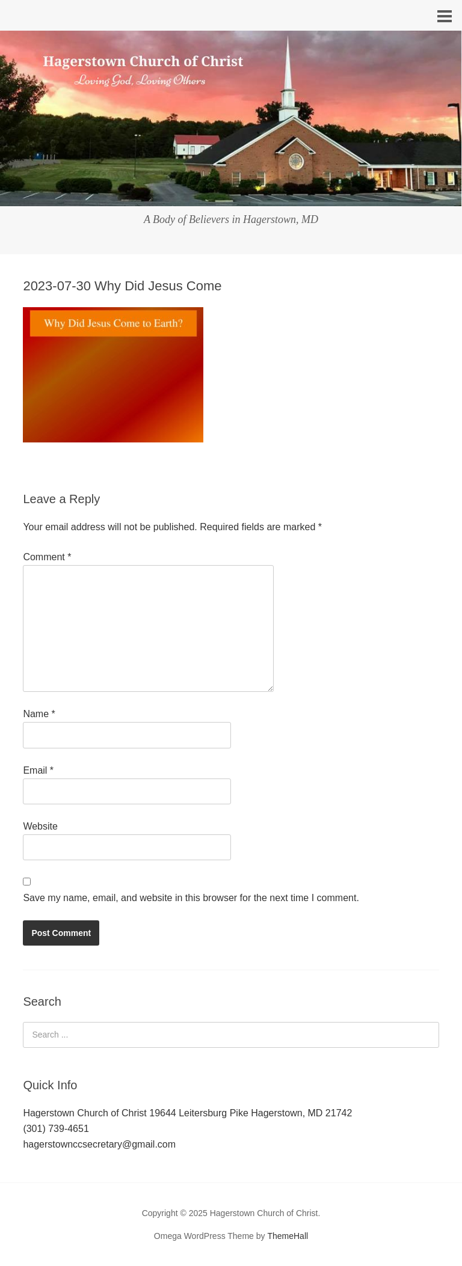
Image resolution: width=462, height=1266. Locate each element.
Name (39, 714)
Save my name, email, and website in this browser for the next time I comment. (191, 898)
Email (38, 770)
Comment (47, 557)
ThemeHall (287, 1236)
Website (40, 826)
